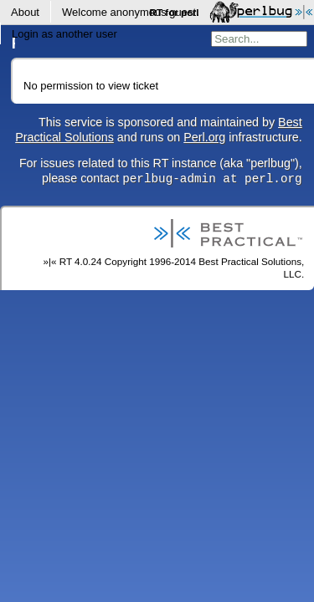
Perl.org (204, 137)
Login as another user (64, 34)
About (25, 12)
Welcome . (130, 12)
